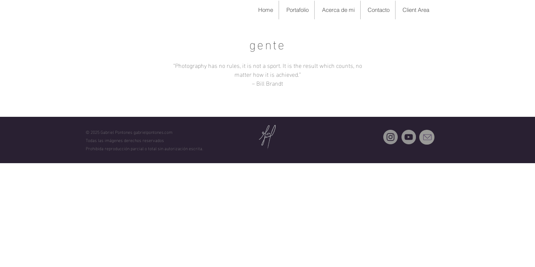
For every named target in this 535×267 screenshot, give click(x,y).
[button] (296, 10)
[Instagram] (390, 137)
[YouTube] (408, 137)
